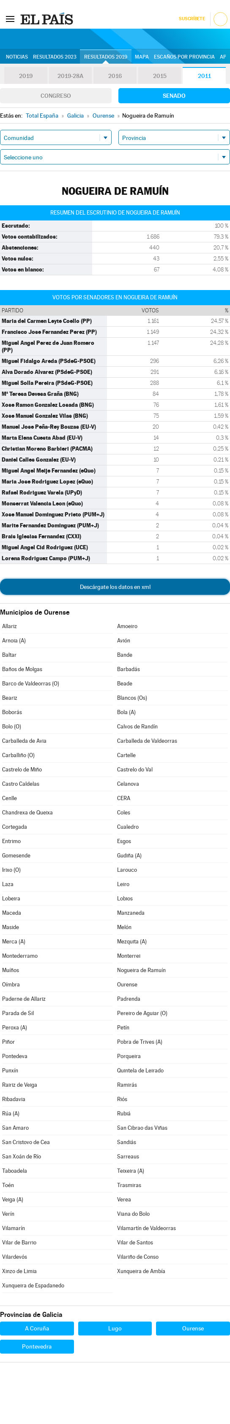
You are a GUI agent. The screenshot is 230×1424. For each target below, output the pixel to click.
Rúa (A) (10, 1113)
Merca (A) (13, 941)
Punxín (10, 1070)
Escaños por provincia (184, 57)
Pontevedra (37, 1346)
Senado (174, 95)
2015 (160, 76)
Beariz (9, 698)
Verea (124, 1199)
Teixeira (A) (130, 1171)
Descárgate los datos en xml (115, 586)
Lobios (125, 898)
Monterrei (128, 956)
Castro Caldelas (20, 784)
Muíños (10, 970)
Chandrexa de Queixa (27, 812)
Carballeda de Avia (24, 741)
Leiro (123, 884)
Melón (124, 927)
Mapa (142, 57)
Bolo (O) (11, 726)
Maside (10, 927)
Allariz (9, 626)
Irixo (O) (11, 870)
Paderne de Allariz (24, 999)
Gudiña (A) (129, 855)
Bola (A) (126, 712)
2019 (26, 76)
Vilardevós (14, 1257)
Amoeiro (127, 626)
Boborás (12, 712)
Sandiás (126, 1142)
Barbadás (128, 669)
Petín (123, 1027)
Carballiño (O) (18, 755)
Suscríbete (192, 18)
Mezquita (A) (132, 941)
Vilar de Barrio (19, 1242)
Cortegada (14, 827)
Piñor (8, 1042)
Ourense (127, 984)
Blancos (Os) (132, 698)
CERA (123, 798)
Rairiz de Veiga (19, 1085)
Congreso (56, 95)
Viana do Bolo (133, 1214)
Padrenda (128, 999)
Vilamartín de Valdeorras (146, 1228)
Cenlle (9, 798)
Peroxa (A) (14, 1027)
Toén (8, 1185)
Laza (8, 884)
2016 (115, 76)
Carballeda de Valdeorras (147, 741)
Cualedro (128, 827)
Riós (122, 1099)
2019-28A (70, 76)
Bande (124, 655)
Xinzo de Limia (19, 1271)
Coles (123, 812)
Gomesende (16, 855)
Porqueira (129, 1056)
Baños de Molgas (22, 669)
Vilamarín (13, 1228)
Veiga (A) (12, 1199)
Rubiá (124, 1113)
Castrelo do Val (135, 769)
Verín (8, 1214)
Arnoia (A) (14, 640)
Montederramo (20, 956)
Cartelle (126, 755)
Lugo (115, 1328)
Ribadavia (13, 1099)
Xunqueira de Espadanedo (33, 1285)
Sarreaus (128, 1156)
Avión (123, 640)
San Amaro (15, 1128)
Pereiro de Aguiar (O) (142, 1013)
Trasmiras (129, 1185)
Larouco (127, 870)
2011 (204, 76)
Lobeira (11, 898)
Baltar (9, 655)
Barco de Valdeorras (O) (30, 683)
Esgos (124, 841)
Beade (124, 683)
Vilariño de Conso (138, 1257)
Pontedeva (14, 1056)
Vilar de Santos (135, 1242)
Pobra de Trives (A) (139, 1042)
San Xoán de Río (21, 1156)
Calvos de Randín (137, 726)
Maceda (11, 913)
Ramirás (127, 1085)
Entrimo (11, 841)
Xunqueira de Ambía (141, 1271)
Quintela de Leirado (140, 1070)
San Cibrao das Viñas (142, 1128)
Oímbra (11, 984)
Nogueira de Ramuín (141, 970)
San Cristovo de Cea (26, 1142)
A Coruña (37, 1328)
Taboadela (14, 1171)
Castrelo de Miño (22, 769)
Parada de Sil (18, 1013)
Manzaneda (131, 913)
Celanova (128, 784)
